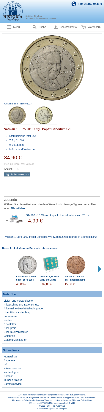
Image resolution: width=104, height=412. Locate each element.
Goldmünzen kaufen (15, 339)
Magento (63, 409)
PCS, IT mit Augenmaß (55, 406)
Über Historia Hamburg (17, 312)
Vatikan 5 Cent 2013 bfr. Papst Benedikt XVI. (75, 279)
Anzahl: (8, 168)
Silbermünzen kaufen (16, 331)
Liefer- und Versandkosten (19, 300)
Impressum (10, 316)
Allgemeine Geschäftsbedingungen (24, 308)
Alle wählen (17, 208)
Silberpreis (10, 328)
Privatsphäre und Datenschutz (21, 304)
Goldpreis (9, 335)
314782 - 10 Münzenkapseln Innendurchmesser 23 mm (58, 215)
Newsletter (10, 324)
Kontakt (8, 320)
